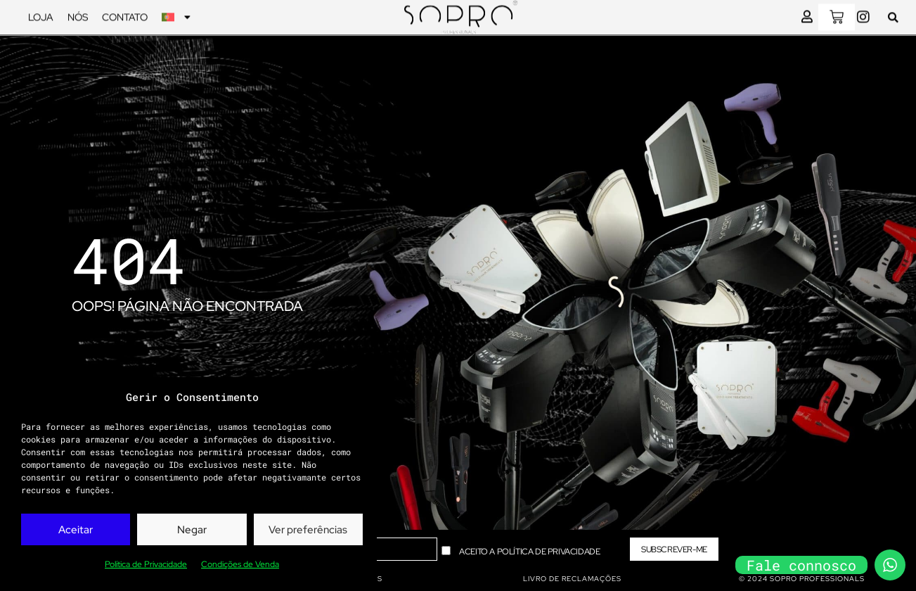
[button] (893, 15)
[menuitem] (176, 15)
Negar (192, 530)
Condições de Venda (240, 564)
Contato (125, 14)
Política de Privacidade (146, 564)
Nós (77, 14)
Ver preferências (308, 530)
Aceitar (75, 530)
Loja (40, 14)
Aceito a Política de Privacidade (529, 551)
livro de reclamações (572, 578)
